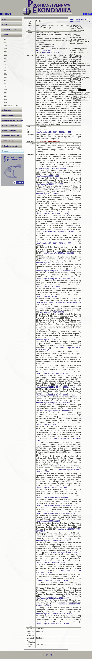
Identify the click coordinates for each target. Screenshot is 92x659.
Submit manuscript (9, 146)
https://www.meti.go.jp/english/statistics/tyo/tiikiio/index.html (58, 302)
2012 (5, 80)
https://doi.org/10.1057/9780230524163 (53, 580)
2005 (5, 102)
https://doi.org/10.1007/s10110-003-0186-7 (52, 488)
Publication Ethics (9, 131)
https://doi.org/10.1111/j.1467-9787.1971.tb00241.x (55, 279)
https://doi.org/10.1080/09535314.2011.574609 (53, 541)
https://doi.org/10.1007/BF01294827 (52, 168)
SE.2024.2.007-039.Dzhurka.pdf (48, 141)
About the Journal (9, 29)
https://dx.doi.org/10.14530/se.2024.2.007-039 (53, 132)
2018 (5, 61)
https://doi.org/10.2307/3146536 (48, 296)
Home (4, 24)
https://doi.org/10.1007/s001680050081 (51, 562)
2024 (5, 42)
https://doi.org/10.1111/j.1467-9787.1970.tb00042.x (55, 505)
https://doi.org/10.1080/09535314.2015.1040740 (54, 614)
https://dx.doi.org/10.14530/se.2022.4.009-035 (59, 231)
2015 (5, 71)
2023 (5, 45)
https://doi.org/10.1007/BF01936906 (49, 184)
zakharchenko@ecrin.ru (45, 51)
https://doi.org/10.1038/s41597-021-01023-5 (52, 624)
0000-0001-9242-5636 (50, 52)
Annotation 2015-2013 (11, 105)
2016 (5, 67)
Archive (5, 35)
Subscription (7, 110)
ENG (85, 14)
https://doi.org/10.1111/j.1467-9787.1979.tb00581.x (55, 513)
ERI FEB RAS (46, 655)
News (4, 19)
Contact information (9, 125)
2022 (5, 49)
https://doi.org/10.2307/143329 (47, 176)
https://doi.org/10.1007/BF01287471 (49, 263)
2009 (5, 90)
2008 (5, 93)
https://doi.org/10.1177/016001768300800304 (57, 411)
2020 (5, 55)
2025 (5, 39)
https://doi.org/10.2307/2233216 (48, 521)
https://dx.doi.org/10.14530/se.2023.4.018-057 (53, 243)
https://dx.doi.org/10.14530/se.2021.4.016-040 (59, 253)
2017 (5, 64)
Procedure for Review (10, 136)
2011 (5, 83)
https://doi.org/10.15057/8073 (47, 424)
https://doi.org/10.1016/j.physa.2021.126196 (52, 598)
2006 (5, 99)
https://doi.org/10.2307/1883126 (48, 194)
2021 (5, 52)
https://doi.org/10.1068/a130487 (65, 553)
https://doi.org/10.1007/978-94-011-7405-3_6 (53, 213)
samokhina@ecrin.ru (78, 56)
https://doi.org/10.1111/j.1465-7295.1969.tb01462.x (55, 395)
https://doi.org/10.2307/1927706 (48, 340)
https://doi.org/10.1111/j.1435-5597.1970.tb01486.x (55, 271)
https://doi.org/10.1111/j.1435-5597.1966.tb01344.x (55, 387)
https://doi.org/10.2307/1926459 (52, 312)
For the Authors (8, 115)
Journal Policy (7, 141)
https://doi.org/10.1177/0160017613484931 (52, 497)
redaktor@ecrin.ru (83, 65)
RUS (90, 14)
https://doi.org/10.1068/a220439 (48, 286)
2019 (5, 58)
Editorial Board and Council (12, 120)
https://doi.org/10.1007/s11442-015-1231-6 (52, 373)
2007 (5, 96)
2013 (5, 77)
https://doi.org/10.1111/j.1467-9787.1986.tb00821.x (55, 403)
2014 (5, 74)
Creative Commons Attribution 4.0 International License (80, 98)
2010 (5, 86)
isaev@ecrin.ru (82, 43)
